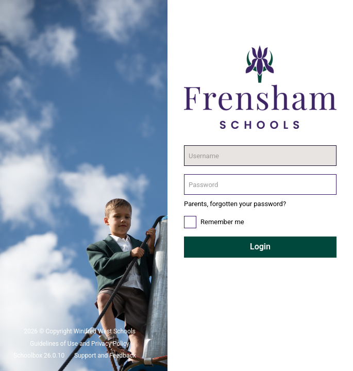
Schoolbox (27, 355)
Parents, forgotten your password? (235, 204)
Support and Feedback (105, 355)
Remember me (222, 222)
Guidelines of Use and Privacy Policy (79, 343)
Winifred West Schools (105, 331)
